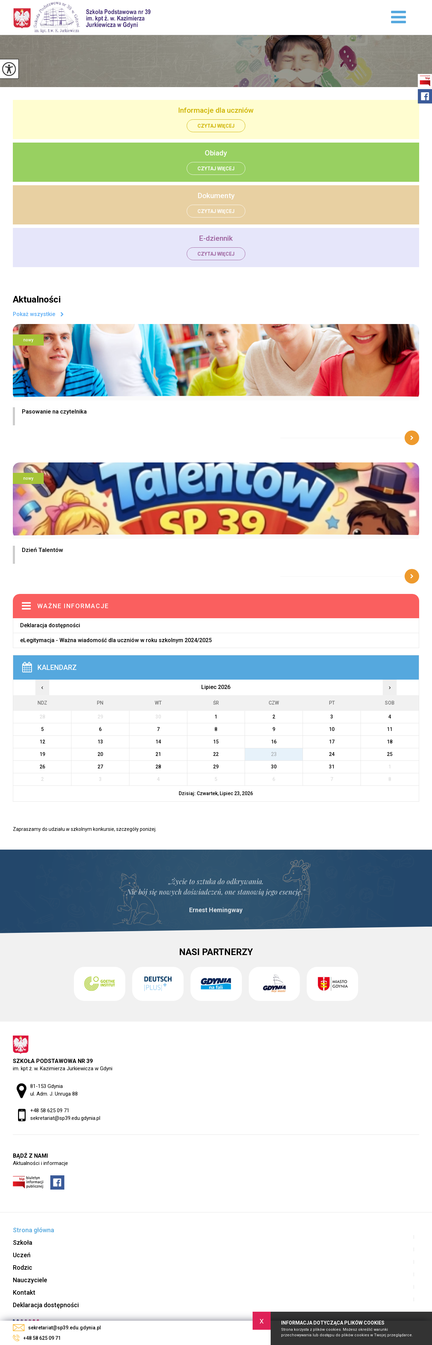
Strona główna (33, 1230)
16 (274, 741)
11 (389, 729)
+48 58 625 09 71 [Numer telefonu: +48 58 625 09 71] (49, 1110)
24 (331, 754)
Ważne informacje (73, 606)
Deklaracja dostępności (50, 625)
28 (158, 766)
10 (331, 729)
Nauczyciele (30, 1280)
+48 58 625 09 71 (37, 1338)
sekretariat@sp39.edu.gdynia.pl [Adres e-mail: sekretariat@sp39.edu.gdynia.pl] (65, 1118)
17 (331, 741)
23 (274, 754)
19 (42, 754)
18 (389, 741)
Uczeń (22, 1255)
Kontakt (24, 1292)
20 (100, 754)
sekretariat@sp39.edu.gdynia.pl (57, 1327)
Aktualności (37, 299)
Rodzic (22, 1267)
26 (42, 766)
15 (216, 741)
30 (274, 766)
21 (158, 754)
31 (331, 766)
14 (158, 741)
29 (216, 766)
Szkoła (22, 1242)
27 (100, 766)
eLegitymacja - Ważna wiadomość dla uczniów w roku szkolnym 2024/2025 (116, 640)
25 (389, 754)
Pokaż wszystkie (34, 314)
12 (42, 741)
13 (100, 741)
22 (216, 754)
